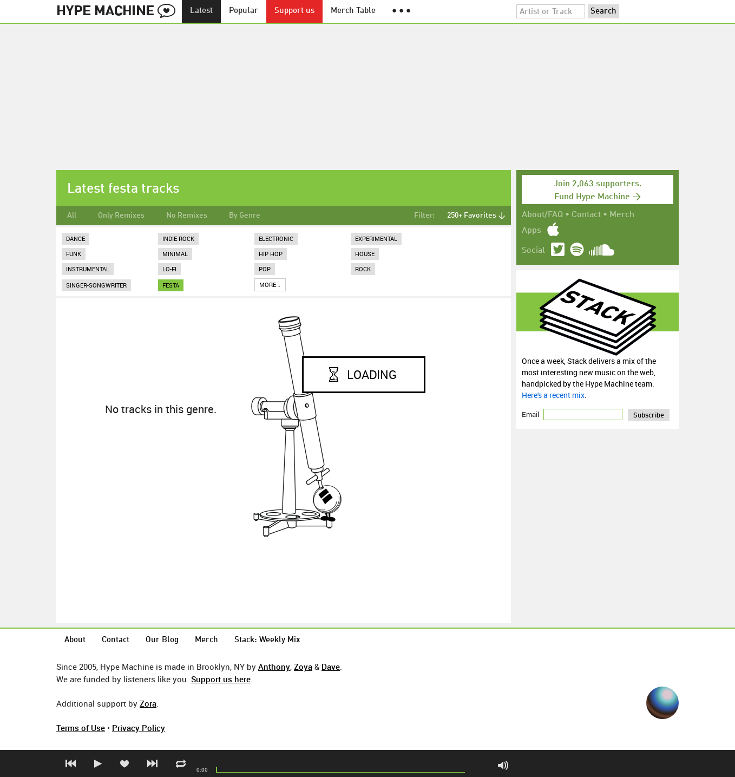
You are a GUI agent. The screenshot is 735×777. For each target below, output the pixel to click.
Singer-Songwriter (96, 285)
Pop (265, 269)
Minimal (175, 254)
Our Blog (162, 640)
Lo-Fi (169, 269)
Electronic (276, 238)
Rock (363, 269)
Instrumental (87, 269)
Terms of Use (80, 727)
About (75, 640)
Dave (330, 666)
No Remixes (186, 215)
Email (531, 414)
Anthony (274, 666)
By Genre (244, 215)
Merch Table (353, 11)
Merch (621, 215)
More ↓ (270, 284)
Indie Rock (178, 238)
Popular (243, 11)
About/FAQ (542, 215)
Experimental (376, 238)
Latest (201, 11)
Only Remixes (121, 215)
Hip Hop (271, 254)
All (71, 215)
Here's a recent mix (553, 395)
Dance (75, 238)
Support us (294, 11)
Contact (586, 215)
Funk (73, 254)
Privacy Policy (138, 727)
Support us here (221, 679)
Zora (148, 703)
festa (170, 285)
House (365, 254)
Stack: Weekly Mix (267, 640)
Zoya (303, 666)
